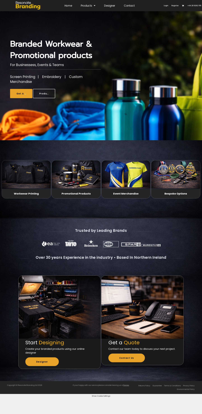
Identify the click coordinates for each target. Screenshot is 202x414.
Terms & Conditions (172, 385)
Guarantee (157, 385)
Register (175, 5)
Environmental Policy (186, 389)
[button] (88, 5)
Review (126, 385)
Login (166, 5)
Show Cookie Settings (101, 396)
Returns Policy (144, 385)
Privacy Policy (189, 385)
